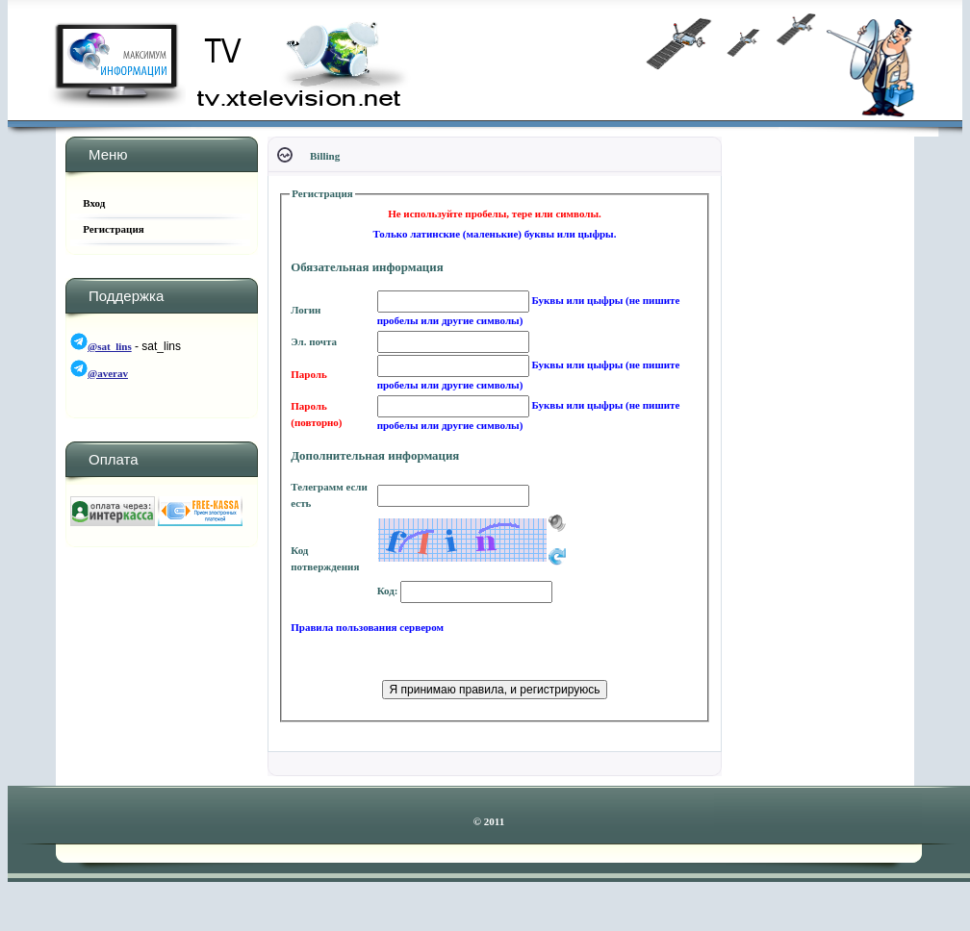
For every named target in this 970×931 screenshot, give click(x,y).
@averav (108, 373)
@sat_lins (110, 346)
